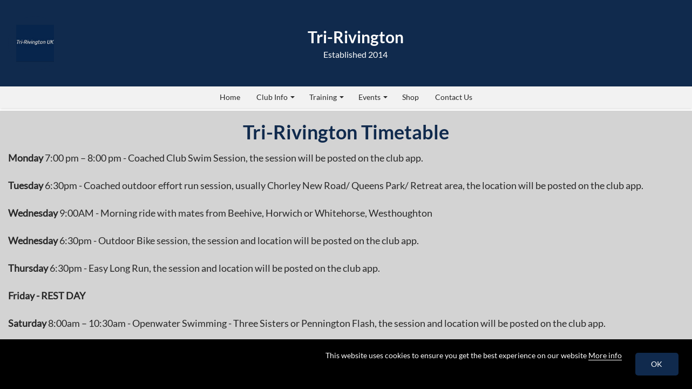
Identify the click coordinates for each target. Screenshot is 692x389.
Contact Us (453, 97)
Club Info (275, 97)
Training (326, 97)
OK (657, 363)
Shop (410, 97)
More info (605, 355)
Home (230, 97)
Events (373, 97)
